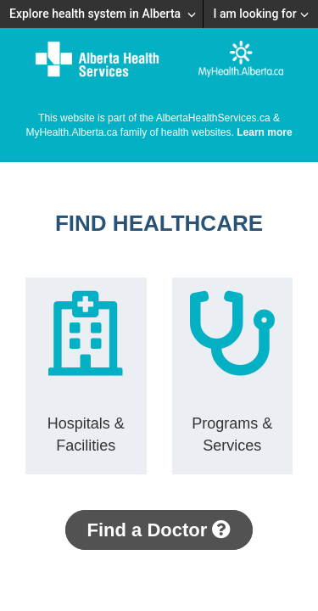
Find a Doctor (159, 530)
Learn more (264, 132)
